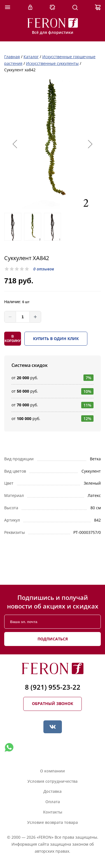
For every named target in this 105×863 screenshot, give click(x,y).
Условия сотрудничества (52, 781)
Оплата (52, 801)
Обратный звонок (52, 703)
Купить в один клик (56, 338)
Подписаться (53, 639)
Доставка (52, 791)
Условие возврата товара (52, 822)
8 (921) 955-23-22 (52, 687)
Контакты (52, 812)
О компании (52, 771)
